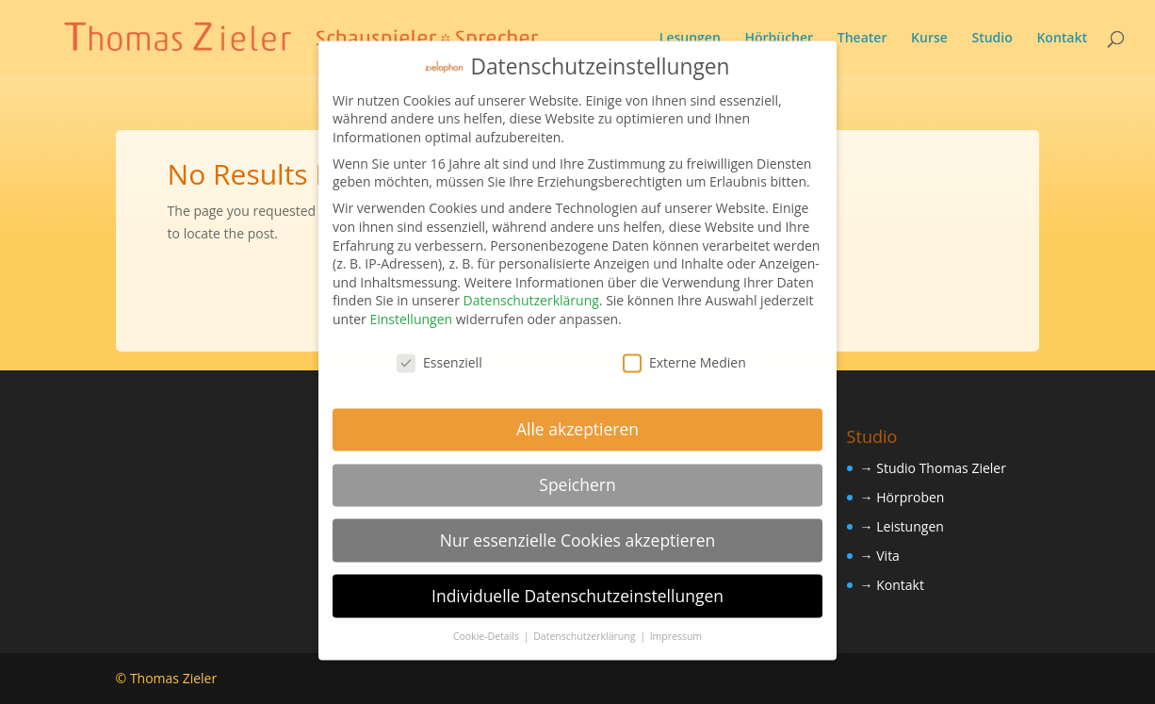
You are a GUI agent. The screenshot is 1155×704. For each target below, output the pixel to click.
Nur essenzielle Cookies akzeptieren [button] (578, 527)
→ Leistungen (902, 526)
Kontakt (1061, 38)
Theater (862, 38)
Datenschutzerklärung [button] (585, 623)
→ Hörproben (902, 497)
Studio (991, 38)
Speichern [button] (577, 471)
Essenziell (439, 349)
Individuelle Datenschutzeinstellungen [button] (577, 582)
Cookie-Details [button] (487, 623)
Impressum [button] (676, 623)
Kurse (929, 38)
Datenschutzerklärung (531, 287)
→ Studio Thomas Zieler (933, 468)
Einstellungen (410, 306)
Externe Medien (684, 349)
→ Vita (880, 556)
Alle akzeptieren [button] (577, 415)
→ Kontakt (892, 585)
